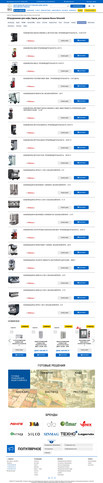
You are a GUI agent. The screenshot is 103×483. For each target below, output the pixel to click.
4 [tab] (55, 361)
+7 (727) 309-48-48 (40, 1)
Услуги (37, 10)
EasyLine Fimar (53, 22)
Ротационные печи (70, 445)
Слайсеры (47, 452)
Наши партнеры (46, 10)
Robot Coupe (91, 22)
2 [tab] (50, 361)
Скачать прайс (90, 10)
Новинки (13, 321)
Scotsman (18, 26)
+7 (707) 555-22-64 (11, 468)
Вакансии (36, 467)
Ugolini (25, 26)
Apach (18, 22)
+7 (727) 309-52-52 (50, 1)
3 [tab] (52, 361)
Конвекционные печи (71, 449)
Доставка (36, 463)
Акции (80, 10)
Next (93, 340)
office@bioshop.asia (69, 1)
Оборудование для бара (63, 467)
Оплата (36, 465)
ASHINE (23, 22)
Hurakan (73, 22)
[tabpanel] (19, 341)
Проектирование (92, 461)
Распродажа (61, 474)
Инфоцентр (72, 10)
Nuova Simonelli (82, 22)
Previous (10, 340)
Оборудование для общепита (65, 461)
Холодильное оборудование (52, 445)
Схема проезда (11, 470)
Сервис (89, 463)
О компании (30, 10)
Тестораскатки (49, 449)
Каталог (60, 459)
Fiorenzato (66, 22)
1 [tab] (48, 361)
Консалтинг (91, 465)
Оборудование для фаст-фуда (65, 468)
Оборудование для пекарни (64, 470)
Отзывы (36, 474)
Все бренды (11, 22)
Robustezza (11, 26)
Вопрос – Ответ (38, 468)
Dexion (38, 22)
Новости (36, 470)
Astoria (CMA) (31, 22)
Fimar (60, 22)
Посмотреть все (52, 440)
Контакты (65, 10)
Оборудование (20, 10)
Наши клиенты (56, 10)
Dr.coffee (44, 22)
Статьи (35, 472)
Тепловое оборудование (63, 465)
